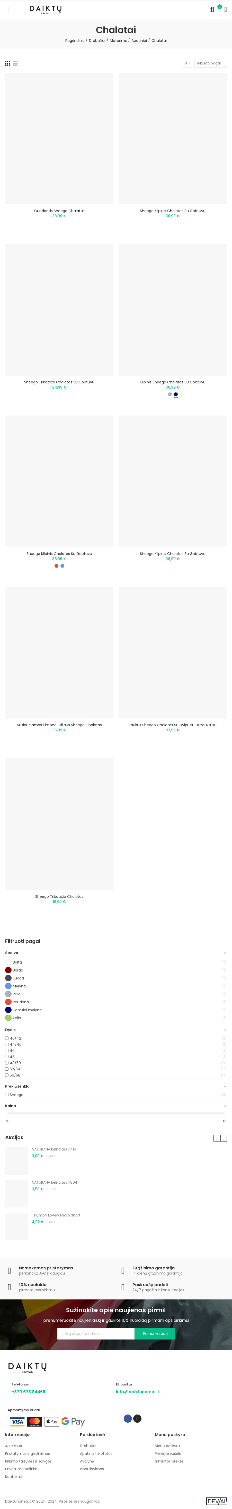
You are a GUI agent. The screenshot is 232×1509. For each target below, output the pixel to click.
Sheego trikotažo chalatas (59, 896)
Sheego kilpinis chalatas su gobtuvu (173, 210)
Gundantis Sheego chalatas (59, 210)
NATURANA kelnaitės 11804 (54, 1182)
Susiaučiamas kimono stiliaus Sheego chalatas (59, 725)
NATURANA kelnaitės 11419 (54, 1149)
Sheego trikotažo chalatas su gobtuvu (59, 382)
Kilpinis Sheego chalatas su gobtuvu (173, 382)
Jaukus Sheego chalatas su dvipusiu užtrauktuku (173, 725)
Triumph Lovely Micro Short (56, 1215)
